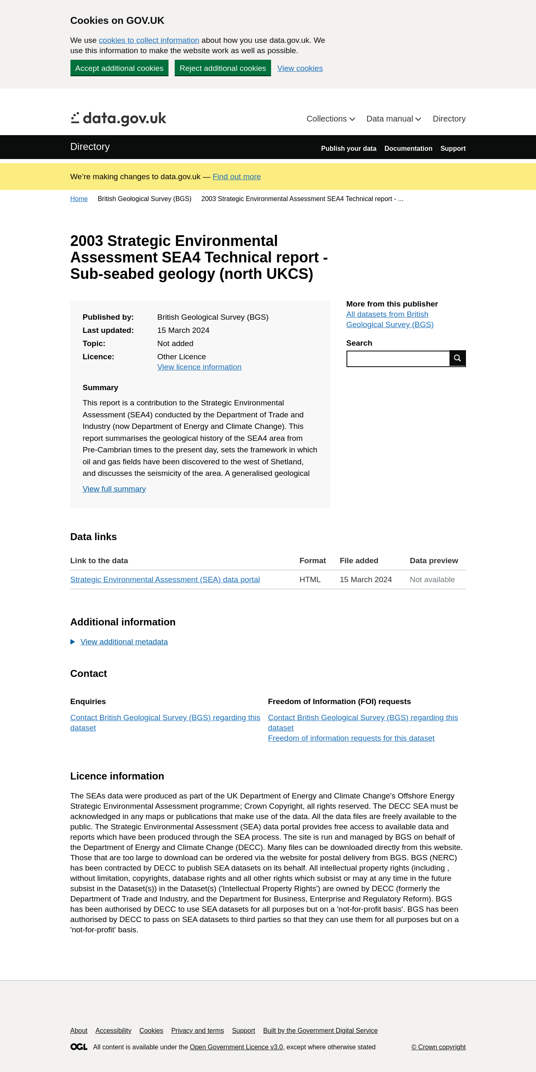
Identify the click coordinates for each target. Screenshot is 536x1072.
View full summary (114, 489)
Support (453, 148)
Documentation (408, 148)
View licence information (199, 367)
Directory (449, 118)
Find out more (237, 176)
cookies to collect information (149, 40)
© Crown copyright (439, 1047)
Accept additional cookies (119, 68)
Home (79, 198)
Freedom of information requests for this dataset (351, 738)
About (79, 1030)
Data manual (391, 118)
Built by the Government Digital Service (320, 1030)
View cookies (300, 68)
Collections (328, 118)
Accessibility (113, 1030)
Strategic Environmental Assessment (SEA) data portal (165, 579)
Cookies (151, 1030)
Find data (457, 358)
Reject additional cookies (223, 68)
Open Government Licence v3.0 (236, 1047)
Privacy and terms (197, 1030)
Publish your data (349, 148)
